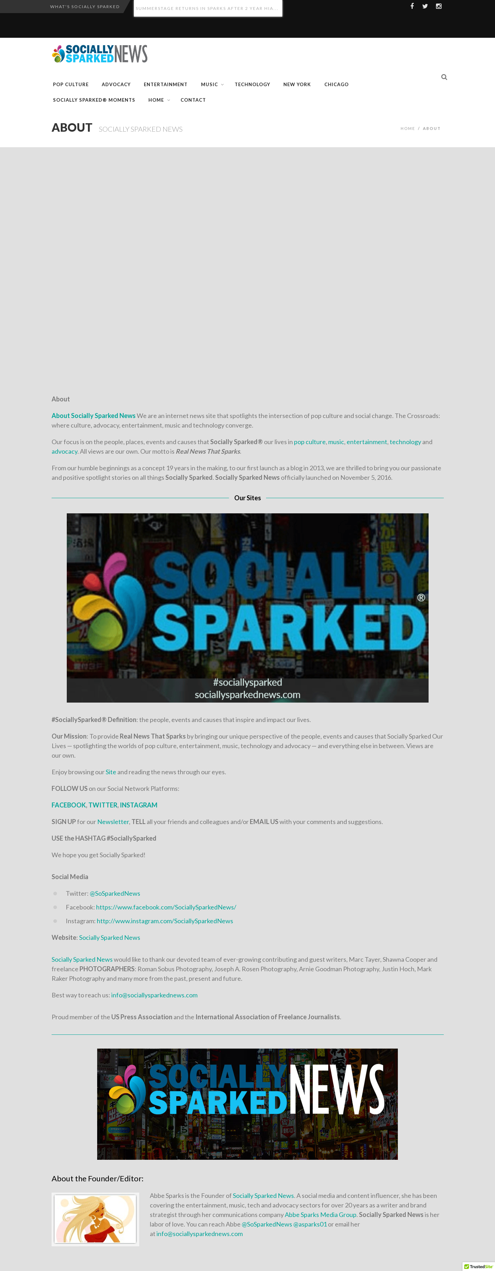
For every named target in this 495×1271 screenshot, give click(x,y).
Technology (252, 84)
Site (111, 772)
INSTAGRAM (139, 805)
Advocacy (116, 84)
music (335, 442)
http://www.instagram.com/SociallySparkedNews (165, 921)
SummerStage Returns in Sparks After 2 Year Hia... (207, 8)
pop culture (310, 442)
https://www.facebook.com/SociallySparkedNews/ (166, 907)
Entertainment (166, 84)
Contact (193, 100)
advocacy (64, 451)
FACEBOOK (69, 805)
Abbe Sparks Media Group (320, 1214)
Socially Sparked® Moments (94, 100)
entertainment (367, 442)
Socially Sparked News (109, 937)
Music (209, 84)
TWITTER (102, 805)
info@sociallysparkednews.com (154, 995)
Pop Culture (71, 84)
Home (156, 100)
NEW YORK (297, 84)
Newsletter (113, 821)
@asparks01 (310, 1224)
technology (405, 442)
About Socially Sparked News (94, 415)
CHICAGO (336, 84)
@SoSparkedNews (115, 893)
